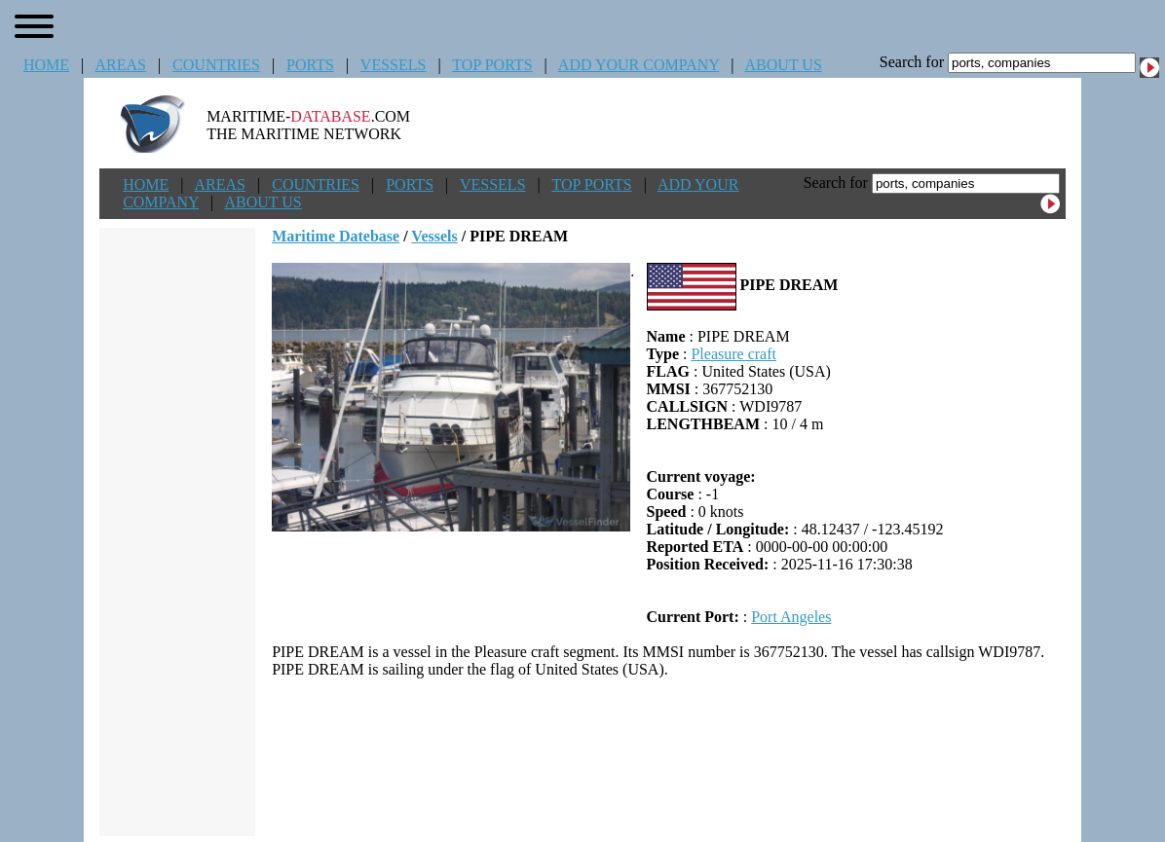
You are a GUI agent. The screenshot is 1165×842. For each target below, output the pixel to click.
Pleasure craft (733, 354)
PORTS (310, 64)
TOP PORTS (492, 64)
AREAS (119, 64)
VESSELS (393, 64)
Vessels (434, 236)
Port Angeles (791, 616)
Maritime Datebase (335, 236)
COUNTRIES (216, 64)
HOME (46, 64)
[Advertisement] (669, 757)
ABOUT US (783, 64)
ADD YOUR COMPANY (638, 64)
